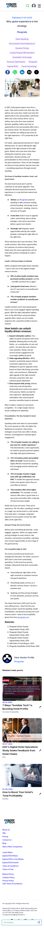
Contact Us (6, 840)
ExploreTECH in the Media (13, 859)
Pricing (5, 836)
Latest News (7, 852)
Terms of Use (7, 869)
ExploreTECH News (10, 856)
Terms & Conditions (10, 866)
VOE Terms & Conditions (12, 884)
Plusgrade (23, 200)
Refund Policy (8, 874)
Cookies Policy (8, 877)
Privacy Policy (8, 881)
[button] (7, 72)
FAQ (4, 833)
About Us (6, 830)
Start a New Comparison (12, 847)
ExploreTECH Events (10, 863)
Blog (4, 843)
